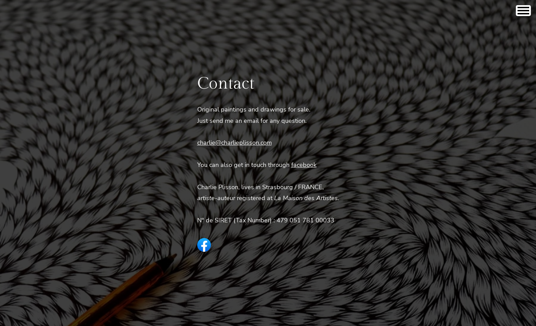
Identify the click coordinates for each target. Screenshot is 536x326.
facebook (304, 165)
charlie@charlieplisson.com (234, 143)
